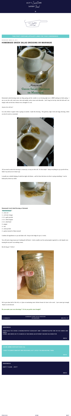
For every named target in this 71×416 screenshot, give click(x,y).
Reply (65, 338)
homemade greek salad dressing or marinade (35, 317)
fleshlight (33, 330)
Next (67, 415)
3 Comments (6, 318)
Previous (5, 415)
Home (37, 415)
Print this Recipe (6, 210)
